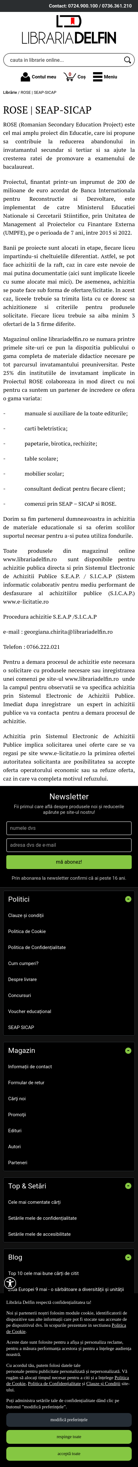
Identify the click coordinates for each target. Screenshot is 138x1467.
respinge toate (69, 1436)
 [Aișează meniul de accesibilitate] (10, 1283)
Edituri (14, 1131)
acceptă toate (69, 1453)
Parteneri (17, 1163)
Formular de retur (26, 1083)
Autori (14, 1147)
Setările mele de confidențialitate (42, 1218)
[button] (105, 77)
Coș (74, 76)
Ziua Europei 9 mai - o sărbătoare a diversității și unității (66, 1289)
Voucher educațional (29, 1011)
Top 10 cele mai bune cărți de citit (43, 1273)
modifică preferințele (69, 1419)
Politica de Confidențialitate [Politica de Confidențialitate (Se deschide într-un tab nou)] (54, 1383)
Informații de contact (30, 1067)
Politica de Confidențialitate (37, 947)
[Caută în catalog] (128, 60)
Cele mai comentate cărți (34, 1202)
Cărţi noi (17, 1099)
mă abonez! (69, 862)
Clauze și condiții (26, 915)
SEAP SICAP (21, 1027)
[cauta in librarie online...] (62, 60)
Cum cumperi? (23, 963)
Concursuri (19, 995)
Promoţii (17, 1115)
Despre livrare (22, 979)
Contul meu (38, 77)
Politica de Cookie (27, 931)
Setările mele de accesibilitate (39, 1234)
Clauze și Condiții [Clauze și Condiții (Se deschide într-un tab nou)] (103, 1383)
